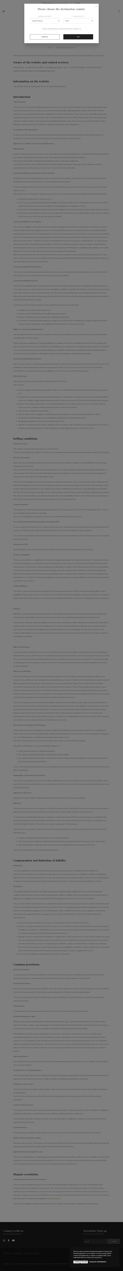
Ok (78, 37)
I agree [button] (76, 1262)
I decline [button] (84, 1262)
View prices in (78, 16)
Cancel (44, 37)
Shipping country (45, 16)
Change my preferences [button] (97, 1262)
